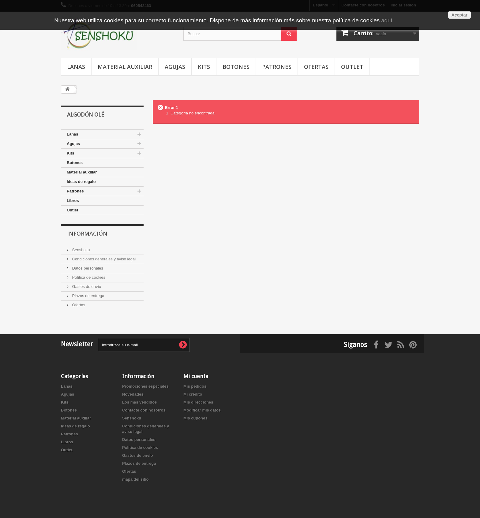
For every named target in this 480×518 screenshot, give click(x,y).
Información (87, 233)
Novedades (132, 394)
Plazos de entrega (87, 295)
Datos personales (87, 268)
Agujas (175, 66)
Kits (204, 66)
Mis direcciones (198, 402)
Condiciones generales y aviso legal (103, 259)
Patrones (276, 66)
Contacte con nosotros (144, 410)
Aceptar (459, 15)
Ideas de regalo (81, 181)
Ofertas (316, 66)
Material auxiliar (125, 66)
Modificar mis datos (202, 410)
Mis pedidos (194, 386)
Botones (236, 66)
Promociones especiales (145, 386)
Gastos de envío (86, 286)
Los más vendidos (139, 402)
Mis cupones (195, 418)
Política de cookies (88, 277)
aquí (386, 20)
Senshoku (80, 250)
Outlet (352, 66)
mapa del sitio (135, 479)
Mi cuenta (195, 376)
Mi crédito (192, 394)
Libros (73, 200)
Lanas (76, 66)
